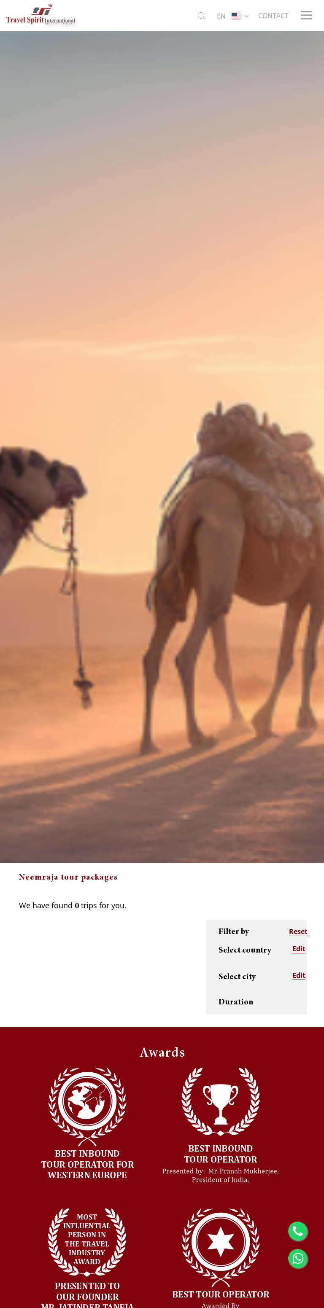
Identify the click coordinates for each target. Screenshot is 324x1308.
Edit (298, 949)
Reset (298, 931)
